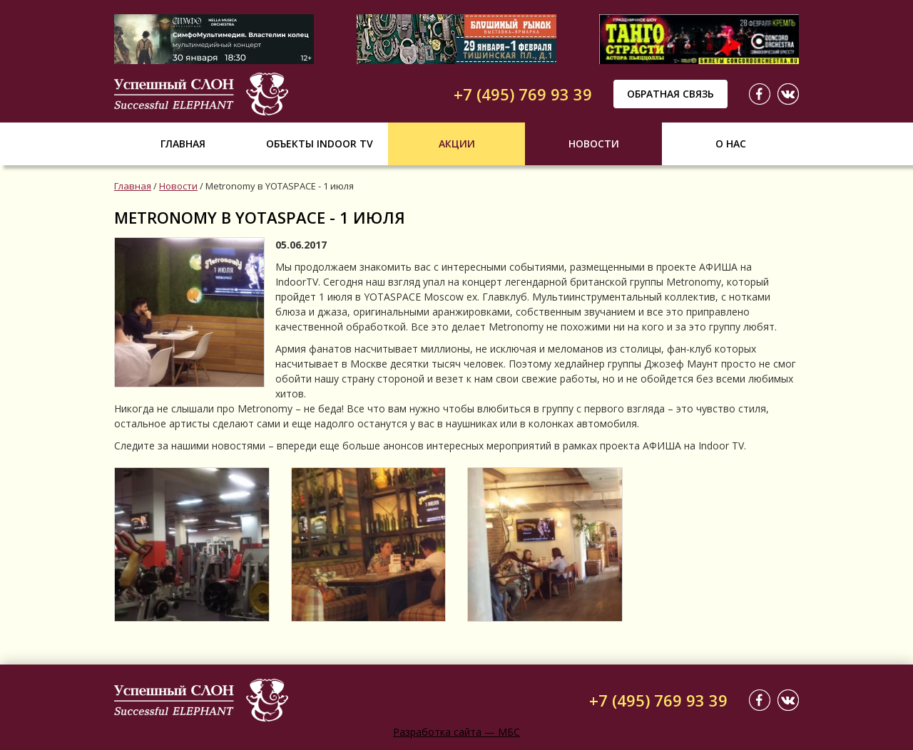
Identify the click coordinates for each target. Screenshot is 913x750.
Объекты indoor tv (319, 143)
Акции (457, 143)
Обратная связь (670, 93)
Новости (593, 143)
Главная (182, 143)
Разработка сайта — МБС (456, 732)
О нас (730, 143)
